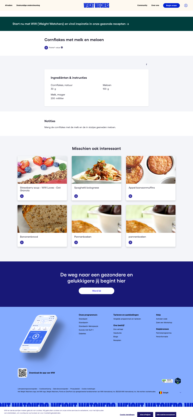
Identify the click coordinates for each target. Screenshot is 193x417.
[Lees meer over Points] (62, 47)
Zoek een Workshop (164, 322)
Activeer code (161, 319)
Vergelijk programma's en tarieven (127, 319)
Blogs (115, 336)
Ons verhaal (118, 329)
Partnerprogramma (163, 333)
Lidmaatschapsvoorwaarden (27, 389)
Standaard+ (83, 322)
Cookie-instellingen (88, 389)
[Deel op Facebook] (146, 64)
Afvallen (8, 5)
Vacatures (117, 333)
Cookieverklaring (45, 389)
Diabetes (82, 333)
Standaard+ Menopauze (88, 326)
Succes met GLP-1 (86, 330)
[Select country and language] (170, 392)
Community (142, 5)
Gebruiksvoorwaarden (60, 389)
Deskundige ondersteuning (28, 5)
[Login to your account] (186, 5)
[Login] (171, 5)
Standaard (83, 319)
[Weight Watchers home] (96, 5)
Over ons (155, 5)
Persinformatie (162, 336)
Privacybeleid (75, 389)
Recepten (117, 340)
